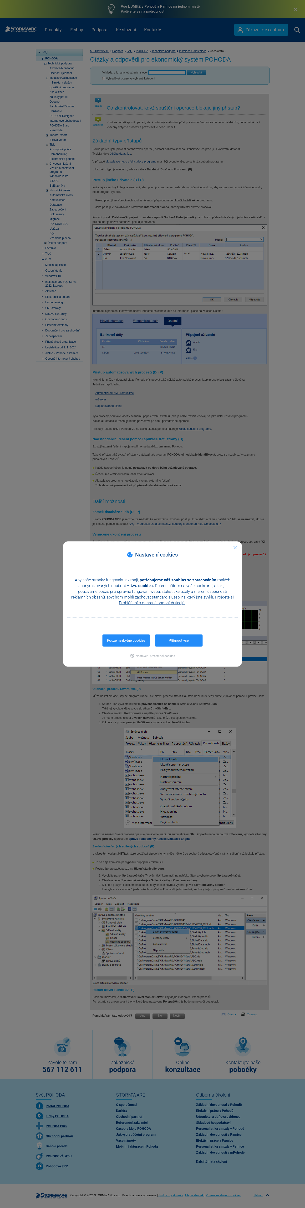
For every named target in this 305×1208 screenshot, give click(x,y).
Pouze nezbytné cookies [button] (126, 640)
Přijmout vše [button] (179, 640)
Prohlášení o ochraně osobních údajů (152, 602)
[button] (152, 656)
